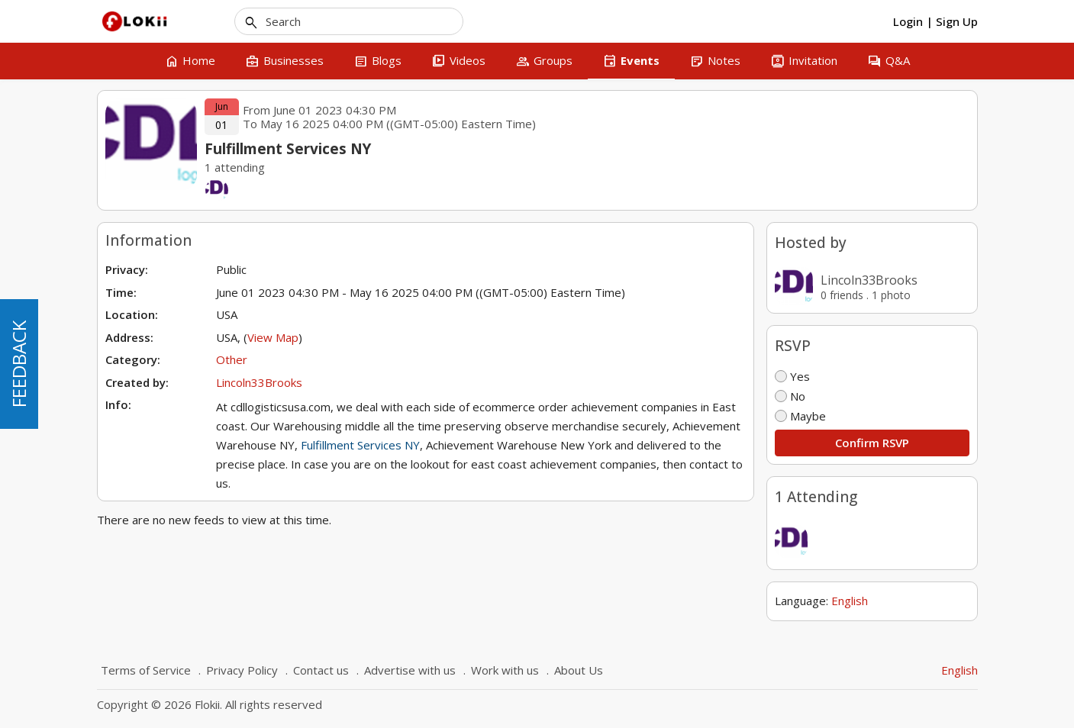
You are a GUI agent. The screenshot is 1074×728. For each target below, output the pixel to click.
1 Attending (816, 497)
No (790, 396)
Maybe (800, 416)
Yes (792, 376)
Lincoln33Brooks (869, 280)
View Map (272, 337)
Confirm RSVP (872, 442)
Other (231, 359)
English (849, 600)
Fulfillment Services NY (360, 445)
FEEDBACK (18, 364)
